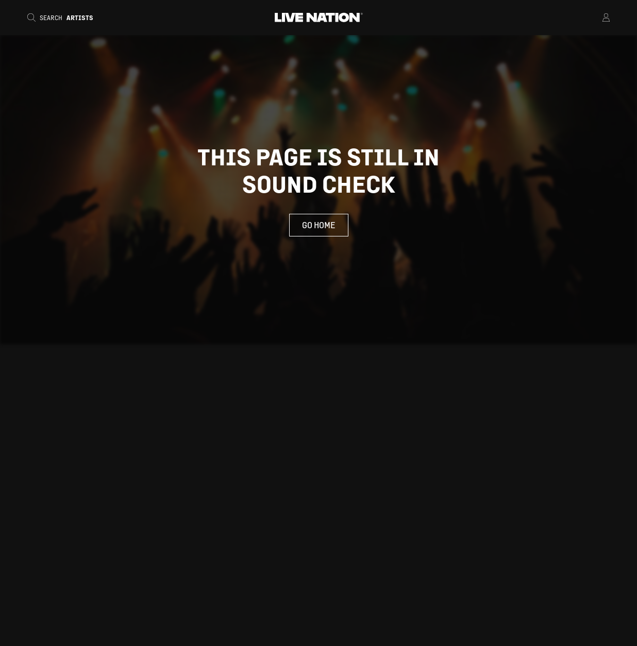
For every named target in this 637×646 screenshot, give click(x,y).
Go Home (319, 224)
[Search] (63, 17)
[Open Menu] (593, 17)
